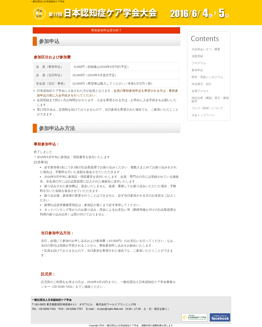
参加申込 (197, 70)
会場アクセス (200, 91)
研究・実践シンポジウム (207, 77)
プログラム (199, 63)
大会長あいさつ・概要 (206, 49)
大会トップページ (203, 115)
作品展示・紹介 (202, 84)
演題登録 (197, 56)
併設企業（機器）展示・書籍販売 (210, 99)
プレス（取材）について (207, 108)
